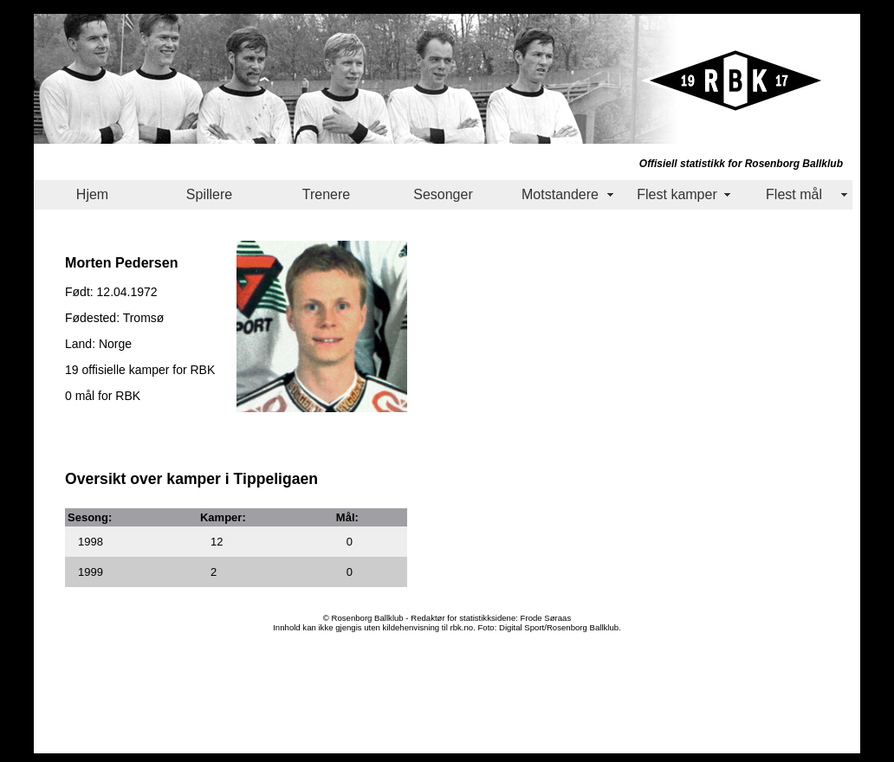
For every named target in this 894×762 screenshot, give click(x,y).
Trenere (326, 194)
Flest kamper (676, 194)
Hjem (92, 194)
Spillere (209, 194)
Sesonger (443, 194)
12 (217, 541)
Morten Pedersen (121, 262)
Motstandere (560, 194)
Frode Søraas (546, 618)
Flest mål (794, 194)
